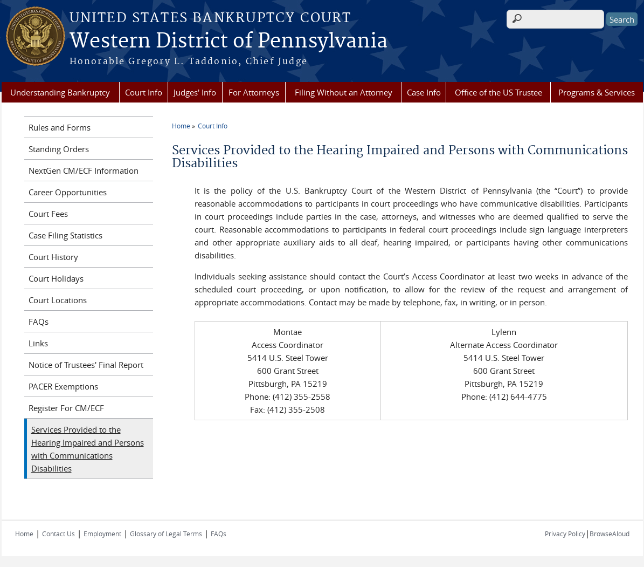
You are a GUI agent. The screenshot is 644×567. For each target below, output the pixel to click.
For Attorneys (253, 92)
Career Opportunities (68, 192)
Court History (53, 256)
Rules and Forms (60, 127)
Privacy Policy (565, 533)
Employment (102, 533)
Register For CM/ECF (66, 407)
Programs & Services (596, 92)
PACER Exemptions (63, 386)
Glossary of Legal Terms (166, 533)
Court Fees (48, 213)
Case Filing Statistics (65, 235)
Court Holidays (56, 278)
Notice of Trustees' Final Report (86, 364)
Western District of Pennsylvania (228, 41)
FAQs (39, 321)
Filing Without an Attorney (343, 92)
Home (181, 125)
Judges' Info (195, 92)
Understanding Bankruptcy (60, 92)
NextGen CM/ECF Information (84, 170)
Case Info (424, 92)
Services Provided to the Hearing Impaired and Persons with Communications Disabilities (87, 449)
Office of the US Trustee (498, 92)
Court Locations (58, 300)
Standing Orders (59, 149)
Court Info (143, 92)
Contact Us (58, 533)
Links (38, 343)
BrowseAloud (609, 533)
